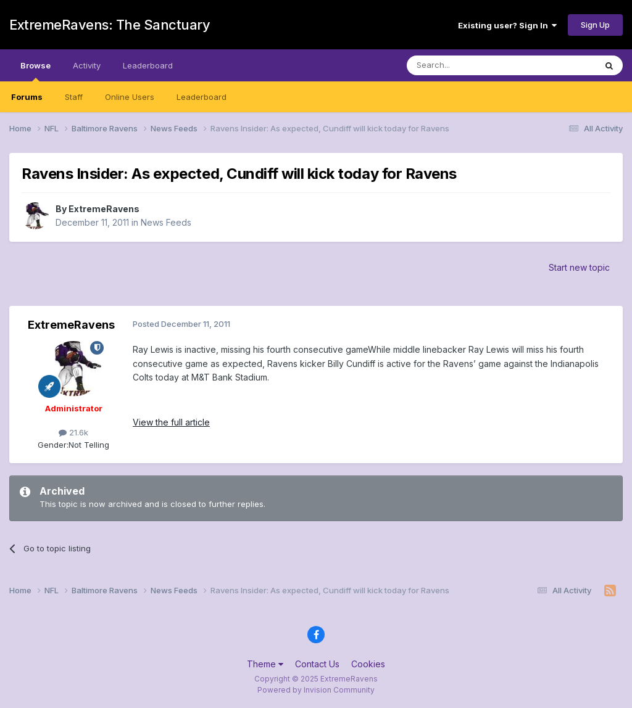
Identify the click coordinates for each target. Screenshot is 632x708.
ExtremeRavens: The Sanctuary (109, 25)
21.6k (73, 432)
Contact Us (317, 664)
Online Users (129, 97)
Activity (87, 65)
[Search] (470, 65)
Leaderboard (202, 97)
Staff (74, 97)
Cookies (368, 664)
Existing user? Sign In (507, 25)
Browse (35, 70)
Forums (27, 97)
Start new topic (579, 267)
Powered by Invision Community (316, 689)
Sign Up (595, 25)
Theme (265, 664)
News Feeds (166, 222)
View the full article (171, 422)
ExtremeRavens (104, 209)
